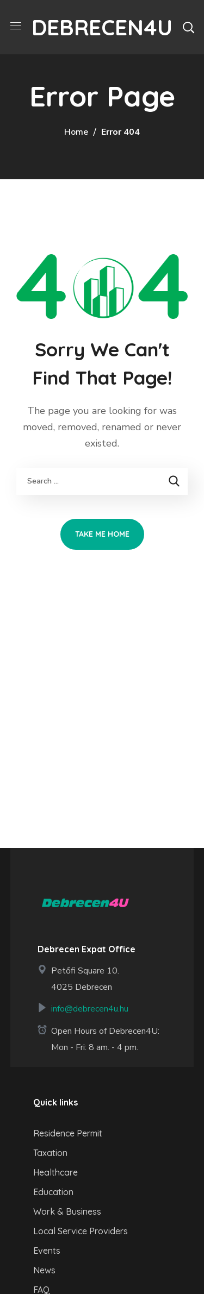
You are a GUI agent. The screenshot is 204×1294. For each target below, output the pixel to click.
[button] (188, 27)
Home (76, 132)
